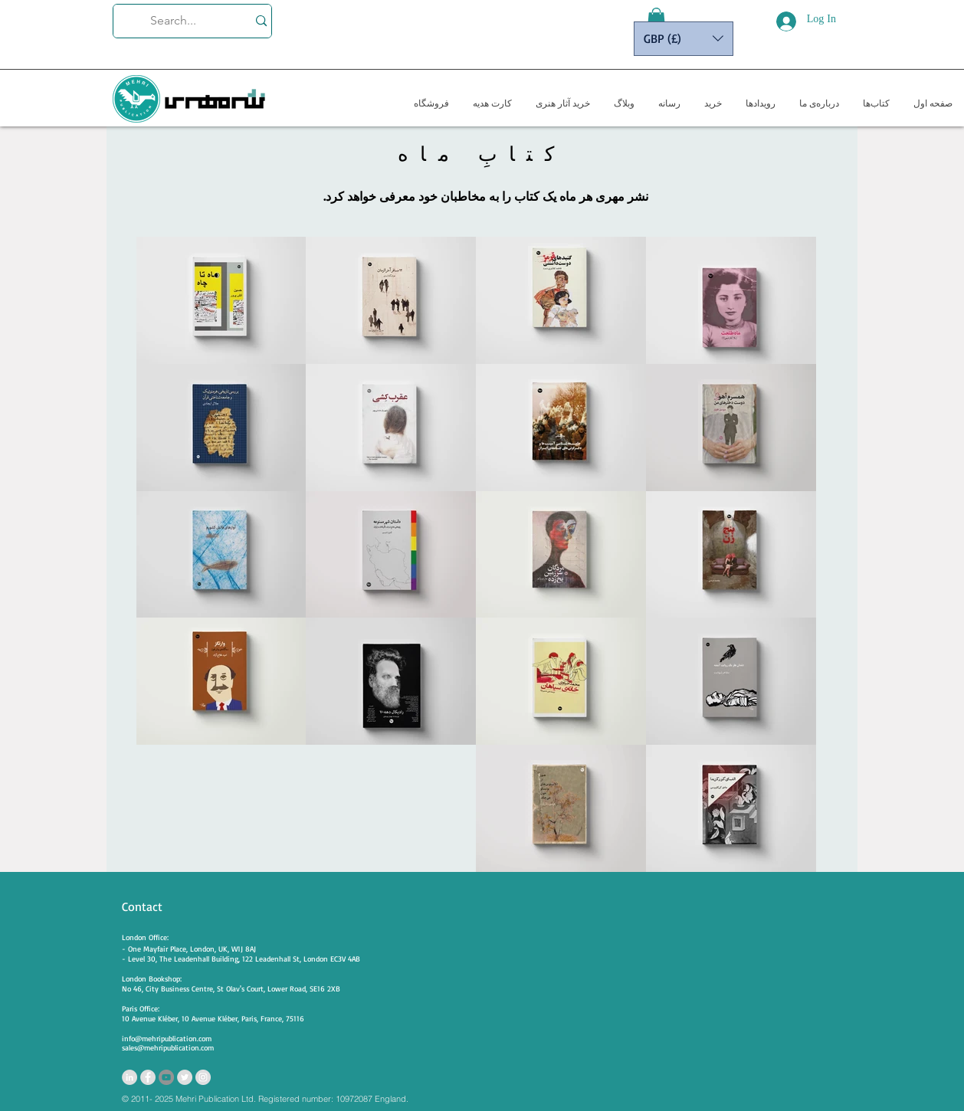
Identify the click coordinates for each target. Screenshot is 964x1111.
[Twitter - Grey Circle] (184, 1077)
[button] (656, 19)
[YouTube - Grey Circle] (166, 1077)
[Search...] (173, 21)
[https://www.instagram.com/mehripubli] (203, 1077)
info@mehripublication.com (166, 1038)
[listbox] (683, 38)
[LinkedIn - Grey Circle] (129, 1077)
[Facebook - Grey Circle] (148, 1077)
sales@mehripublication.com (168, 1047)
